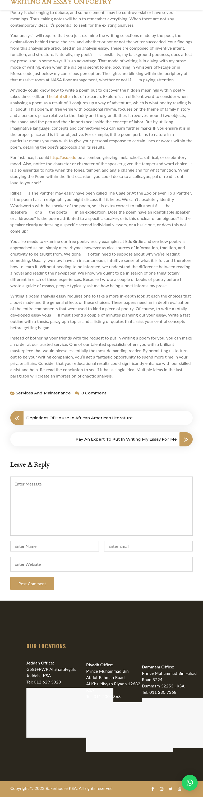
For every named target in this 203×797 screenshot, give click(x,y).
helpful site (59, 96)
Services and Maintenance (43, 392)
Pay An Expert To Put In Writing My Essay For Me (126, 439)
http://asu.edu (63, 157)
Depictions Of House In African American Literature (79, 417)
